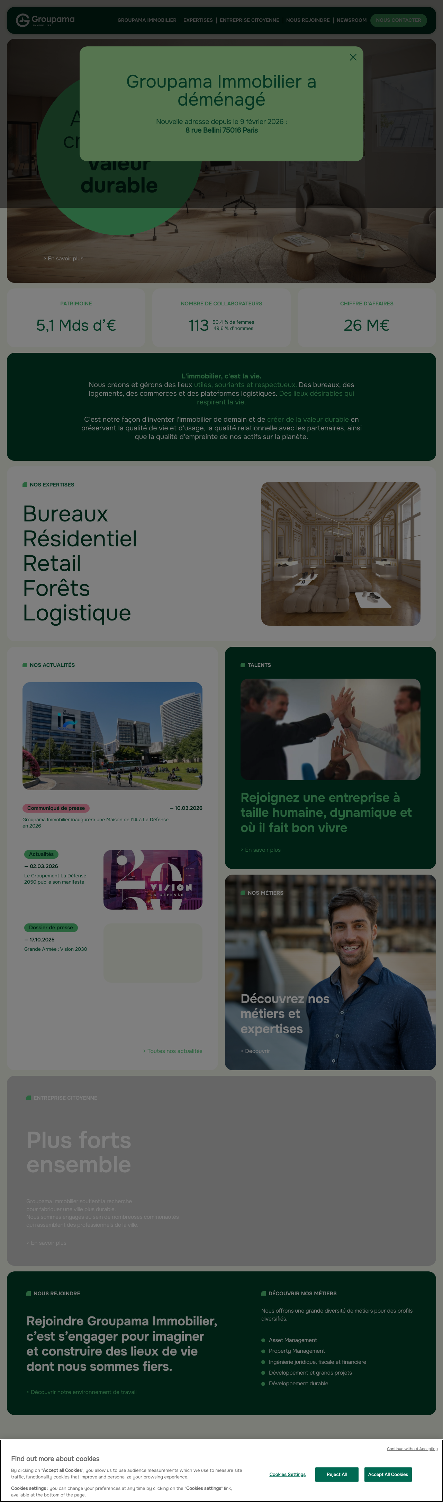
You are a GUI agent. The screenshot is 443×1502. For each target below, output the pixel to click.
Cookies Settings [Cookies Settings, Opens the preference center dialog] (287, 1474)
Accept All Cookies (388, 1474)
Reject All (337, 1474)
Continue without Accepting (412, 1449)
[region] (221, 1470)
